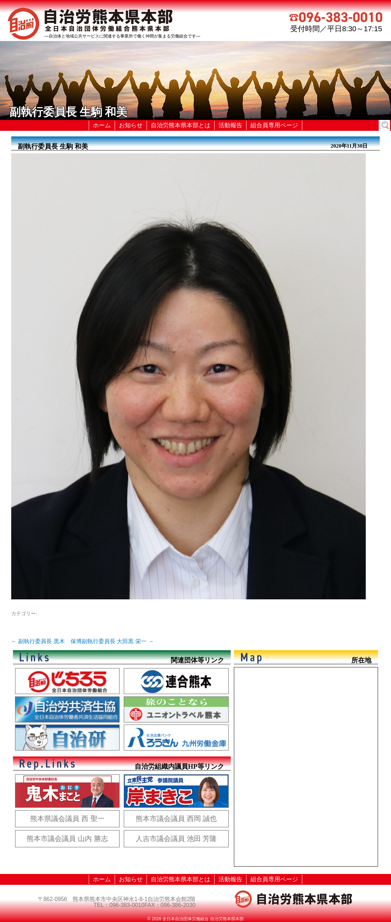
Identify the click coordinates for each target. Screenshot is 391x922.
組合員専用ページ (274, 125)
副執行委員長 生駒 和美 (53, 146)
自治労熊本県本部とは (180, 125)
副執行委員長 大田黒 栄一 (118, 641)
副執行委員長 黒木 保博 (46, 641)
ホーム (102, 125)
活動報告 (230, 125)
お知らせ (131, 125)
